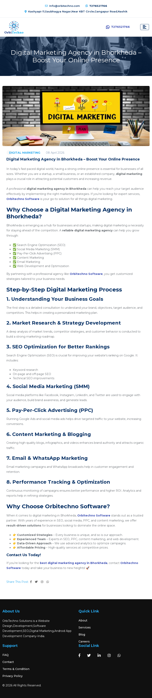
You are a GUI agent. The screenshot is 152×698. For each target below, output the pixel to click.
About (83, 620)
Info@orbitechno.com (62, 5)
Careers (84, 641)
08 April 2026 (55, 152)
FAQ (5, 655)
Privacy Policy (12, 676)
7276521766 (96, 5)
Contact (8, 662)
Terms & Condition (15, 669)
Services (85, 627)
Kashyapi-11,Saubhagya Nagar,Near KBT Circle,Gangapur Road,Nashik (76, 11)
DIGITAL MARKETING (24, 152)
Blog (82, 634)
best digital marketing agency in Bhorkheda (73, 563)
